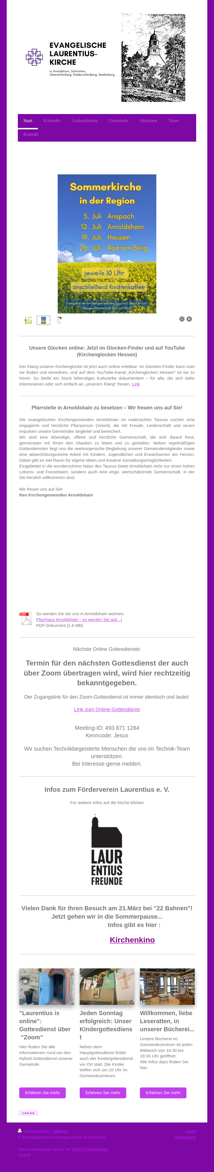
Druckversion (34, 1131)
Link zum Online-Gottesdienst (107, 709)
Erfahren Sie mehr (42, 1092)
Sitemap (60, 1131)
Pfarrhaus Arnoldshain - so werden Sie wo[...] (79, 619)
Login (191, 1131)
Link (136, 384)
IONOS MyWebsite (90, 1149)
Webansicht (185, 1137)
